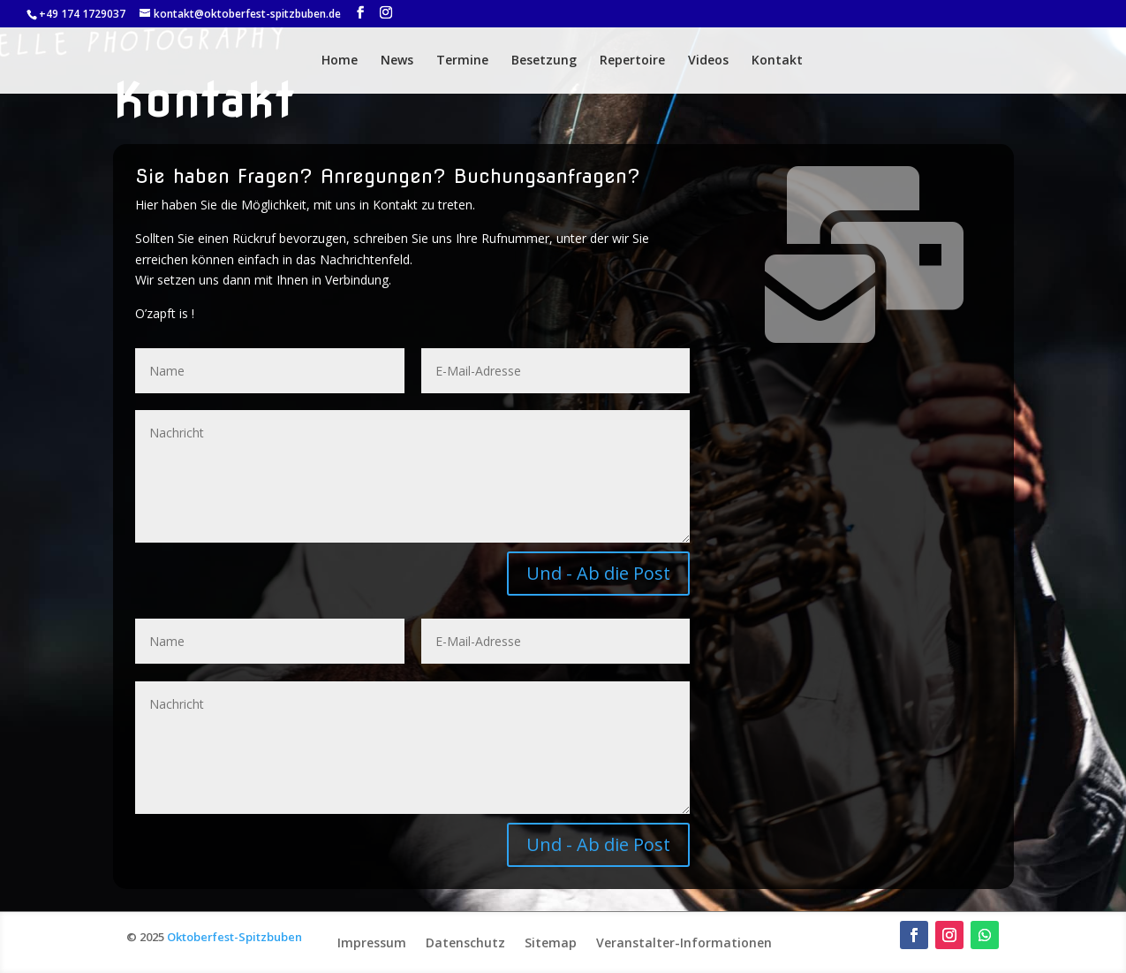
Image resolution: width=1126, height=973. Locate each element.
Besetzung (544, 61)
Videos (708, 61)
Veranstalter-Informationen (684, 941)
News (397, 61)
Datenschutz (465, 941)
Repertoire (632, 61)
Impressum (371, 941)
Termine (462, 61)
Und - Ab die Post (598, 573)
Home (339, 61)
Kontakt (777, 61)
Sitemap (551, 941)
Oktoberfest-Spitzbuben (234, 937)
